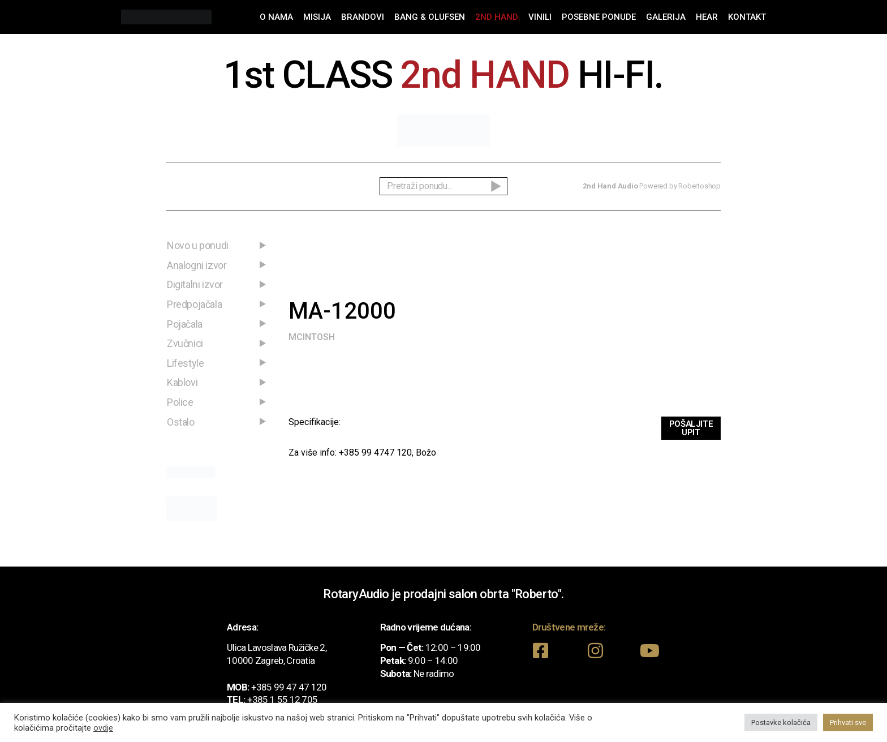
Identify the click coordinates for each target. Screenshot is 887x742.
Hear (707, 17)
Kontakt (747, 17)
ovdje (103, 728)
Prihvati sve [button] (848, 722)
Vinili (540, 17)
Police (180, 402)
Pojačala (185, 324)
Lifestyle (185, 363)
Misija (317, 17)
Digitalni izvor (195, 284)
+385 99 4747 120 (375, 452)
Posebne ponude (599, 17)
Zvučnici (185, 343)
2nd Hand (496, 17)
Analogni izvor (196, 265)
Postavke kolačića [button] (781, 722)
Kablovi (182, 382)
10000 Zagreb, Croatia (271, 660)
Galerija (666, 17)
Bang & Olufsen (429, 17)
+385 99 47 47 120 (289, 687)
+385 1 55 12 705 (282, 699)
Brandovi (362, 17)
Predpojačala (194, 304)
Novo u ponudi (198, 245)
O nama (276, 17)
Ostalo (181, 422)
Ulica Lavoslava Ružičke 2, (276, 647)
